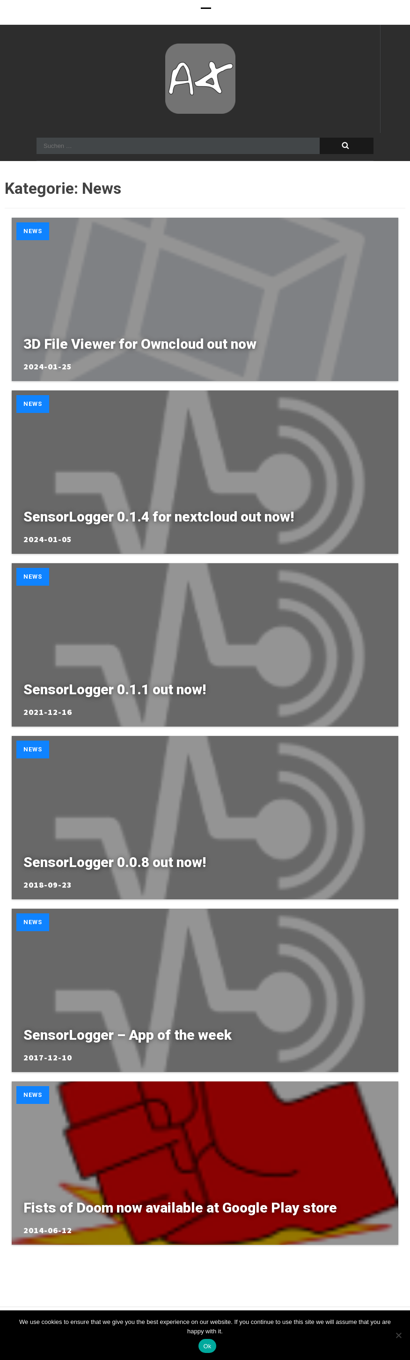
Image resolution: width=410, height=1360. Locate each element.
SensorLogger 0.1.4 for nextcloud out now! (158, 516)
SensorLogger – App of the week (127, 1035)
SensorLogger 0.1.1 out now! (114, 689)
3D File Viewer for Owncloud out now (139, 344)
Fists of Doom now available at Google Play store (180, 1207)
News (32, 231)
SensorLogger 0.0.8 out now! (114, 862)
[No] (398, 1335)
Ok (207, 1346)
